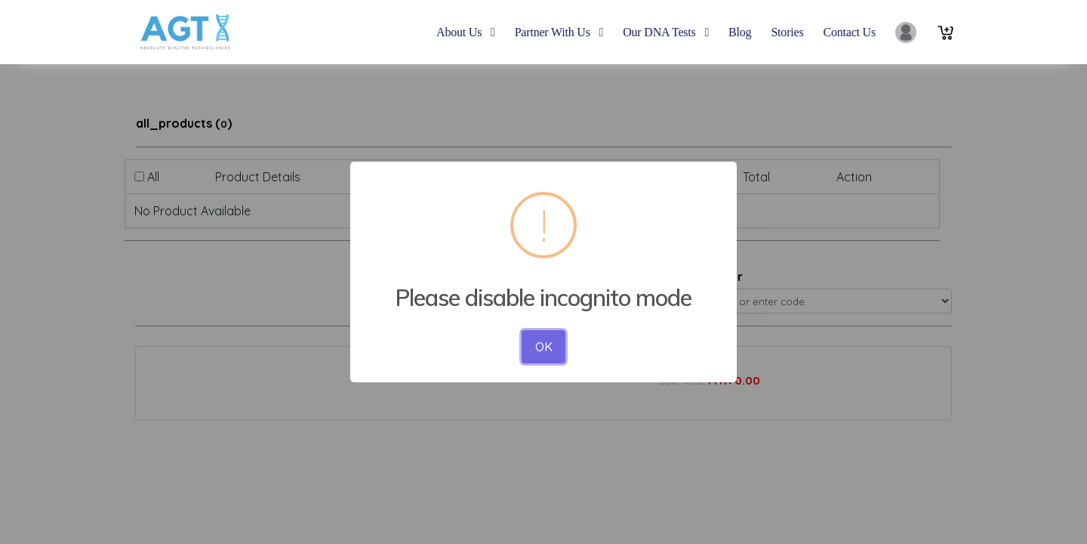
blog (739, 32)
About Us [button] (465, 32)
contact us (849, 32)
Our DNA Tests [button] (666, 32)
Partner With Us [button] (559, 32)
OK (544, 346)
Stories (787, 32)
